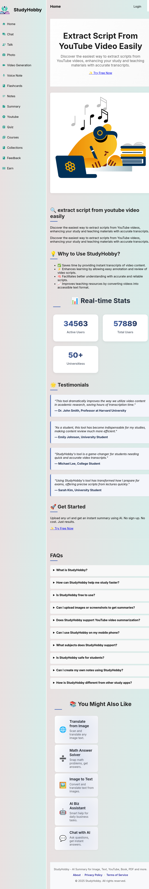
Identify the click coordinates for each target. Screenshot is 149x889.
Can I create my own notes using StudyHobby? (89, 670)
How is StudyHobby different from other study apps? (94, 682)
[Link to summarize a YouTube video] (76, 730)
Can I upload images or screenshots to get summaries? (95, 607)
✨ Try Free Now (100, 73)
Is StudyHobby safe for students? (80, 657)
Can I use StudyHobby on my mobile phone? (87, 632)
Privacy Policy (93, 874)
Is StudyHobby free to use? (75, 595)
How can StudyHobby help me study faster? (87, 582)
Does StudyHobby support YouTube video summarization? (98, 620)
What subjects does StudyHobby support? (86, 645)
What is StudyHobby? (71, 570)
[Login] (137, 6)
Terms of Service (117, 874)
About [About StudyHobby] (77, 874)
